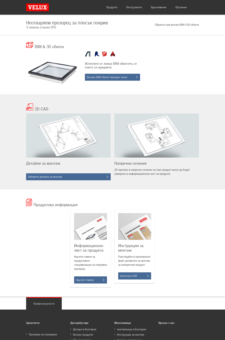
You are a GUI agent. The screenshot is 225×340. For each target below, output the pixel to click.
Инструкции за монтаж (130, 334)
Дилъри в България (84, 329)
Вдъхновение (158, 7)
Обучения (181, 7)
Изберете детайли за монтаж (68, 176)
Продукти (111, 7)
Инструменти (134, 7)
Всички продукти (83, 334)
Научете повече (90, 280)
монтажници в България (131, 329)
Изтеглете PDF (134, 276)
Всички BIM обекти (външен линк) (112, 77)
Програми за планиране (43, 334)
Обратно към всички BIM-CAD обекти (177, 24)
